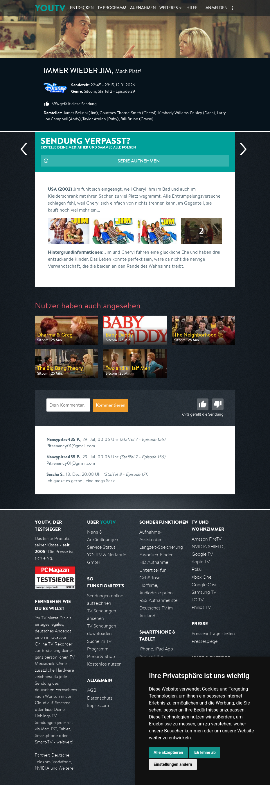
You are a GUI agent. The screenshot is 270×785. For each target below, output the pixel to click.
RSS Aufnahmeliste (158, 600)
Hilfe (191, 8)
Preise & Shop (101, 656)
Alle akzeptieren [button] (168, 752)
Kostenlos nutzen (104, 664)
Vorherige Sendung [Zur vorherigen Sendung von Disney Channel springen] (26, 149)
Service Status (101, 547)
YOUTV (50, 8)
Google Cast (204, 585)
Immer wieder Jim (77, 71)
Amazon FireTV (207, 539)
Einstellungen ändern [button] (173, 764)
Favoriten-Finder (156, 555)
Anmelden (217, 8)
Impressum (98, 705)
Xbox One (201, 577)
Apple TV (201, 562)
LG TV (198, 600)
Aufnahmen (143, 8)
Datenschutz (100, 698)
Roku (196, 569)
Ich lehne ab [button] (205, 752)
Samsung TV (204, 592)
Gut (202, 404)
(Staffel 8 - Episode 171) (125, 474)
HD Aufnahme (153, 562)
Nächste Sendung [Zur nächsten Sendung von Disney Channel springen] (241, 149)
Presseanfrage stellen (213, 633)
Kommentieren (110, 405)
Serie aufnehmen (139, 161)
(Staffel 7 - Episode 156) (142, 439)
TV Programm (112, 8)
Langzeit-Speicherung (161, 547)
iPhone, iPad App (156, 649)
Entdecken (82, 8)
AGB (91, 690)
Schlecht (218, 404)
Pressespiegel (205, 641)
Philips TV (201, 607)
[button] (232, 8)
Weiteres (168, 8)
